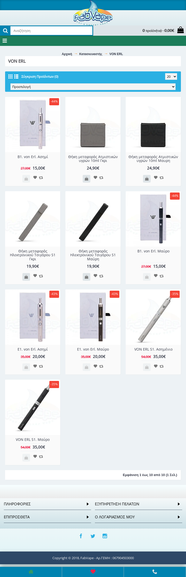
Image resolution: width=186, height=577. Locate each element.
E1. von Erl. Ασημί (33, 349)
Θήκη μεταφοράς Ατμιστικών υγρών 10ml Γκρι (93, 158)
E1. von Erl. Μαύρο (93, 349)
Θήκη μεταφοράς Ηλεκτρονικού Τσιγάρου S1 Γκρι (32, 255)
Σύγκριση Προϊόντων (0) (39, 76)
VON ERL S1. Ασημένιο (153, 349)
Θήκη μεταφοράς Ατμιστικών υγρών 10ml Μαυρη (153, 158)
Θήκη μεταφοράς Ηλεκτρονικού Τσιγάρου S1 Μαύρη (93, 255)
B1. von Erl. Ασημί (33, 156)
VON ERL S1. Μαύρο (33, 439)
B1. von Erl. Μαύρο (153, 251)
